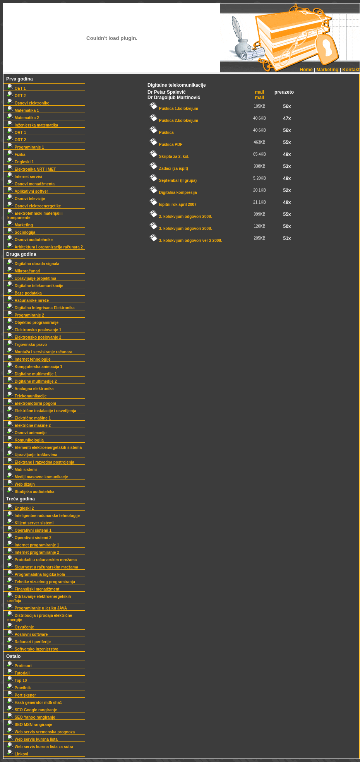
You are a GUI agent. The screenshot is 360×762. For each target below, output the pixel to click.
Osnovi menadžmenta (31, 184)
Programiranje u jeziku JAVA (37, 608)
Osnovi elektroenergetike (34, 206)
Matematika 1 (23, 110)
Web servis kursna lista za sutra (40, 747)
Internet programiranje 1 (33, 545)
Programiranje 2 (25, 315)
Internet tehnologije (29, 359)
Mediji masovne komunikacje (37, 477)
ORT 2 (16, 140)
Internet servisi (24, 177)
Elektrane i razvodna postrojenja (40, 462)
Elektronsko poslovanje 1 (34, 330)
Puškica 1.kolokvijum (173, 108)
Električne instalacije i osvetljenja (41, 411)
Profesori (19, 666)
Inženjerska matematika (32, 125)
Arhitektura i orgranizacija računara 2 (45, 247)
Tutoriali (18, 673)
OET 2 (16, 96)
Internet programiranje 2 (33, 552)
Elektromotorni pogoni (31, 403)
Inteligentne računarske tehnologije (43, 516)
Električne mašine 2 (29, 425)
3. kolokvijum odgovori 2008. (180, 228)
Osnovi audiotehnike (30, 240)
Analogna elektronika (30, 389)
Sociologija (21, 232)
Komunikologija (25, 440)
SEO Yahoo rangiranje (31, 717)
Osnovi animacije (26, 433)
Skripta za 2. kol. (169, 156)
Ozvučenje (20, 627)
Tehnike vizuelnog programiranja (41, 582)
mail (259, 92)
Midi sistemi (22, 469)
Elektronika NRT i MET (31, 169)
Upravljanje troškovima (32, 455)
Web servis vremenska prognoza (41, 732)
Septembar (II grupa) (173, 180)
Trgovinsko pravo (27, 344)
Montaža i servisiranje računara (39, 352)
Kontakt (351, 69)
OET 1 (16, 88)
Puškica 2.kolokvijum (173, 120)
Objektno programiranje (32, 322)
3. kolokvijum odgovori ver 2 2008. (185, 240)
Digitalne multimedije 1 (32, 374)
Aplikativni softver (27, 191)
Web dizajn (21, 484)
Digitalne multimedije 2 (32, 381)
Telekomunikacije (26, 396)
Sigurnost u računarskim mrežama (42, 567)
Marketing (328, 69)
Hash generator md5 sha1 (34, 702)
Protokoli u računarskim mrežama (42, 560)
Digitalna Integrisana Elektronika (41, 308)
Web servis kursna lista (32, 739)
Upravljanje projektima (31, 278)
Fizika (16, 154)
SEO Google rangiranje (32, 710)
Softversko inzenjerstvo (32, 649)
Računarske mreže (28, 300)
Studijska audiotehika (31, 492)
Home (306, 69)
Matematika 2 (23, 118)
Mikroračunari (23, 271)
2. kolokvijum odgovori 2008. (180, 216)
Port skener (21, 695)
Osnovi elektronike (28, 103)
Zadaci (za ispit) (168, 168)
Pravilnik (19, 688)
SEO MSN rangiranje (29, 725)
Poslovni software (27, 634)
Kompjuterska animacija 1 (34, 367)
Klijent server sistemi (30, 523)
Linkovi (17, 754)
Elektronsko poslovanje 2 (34, 337)
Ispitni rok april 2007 (172, 204)
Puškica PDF (165, 144)
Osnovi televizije (26, 199)
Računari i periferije (29, 642)
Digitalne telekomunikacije (35, 286)
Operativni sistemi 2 (29, 538)
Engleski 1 (20, 162)
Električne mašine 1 (29, 418)
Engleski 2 (20, 508)
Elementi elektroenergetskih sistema (44, 447)
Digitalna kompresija (173, 192)
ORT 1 (16, 132)
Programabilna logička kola (36, 574)
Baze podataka (24, 293)
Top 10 (17, 680)
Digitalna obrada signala (33, 264)
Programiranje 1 (25, 147)
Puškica (161, 132)
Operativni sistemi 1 (29, 530)
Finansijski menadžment (33, 589)
